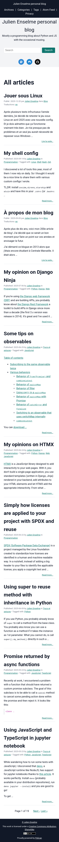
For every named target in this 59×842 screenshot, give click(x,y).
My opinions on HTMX (29, 444)
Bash (44, 162)
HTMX (7, 463)
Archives (9, 9)
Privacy (29, 13)
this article (45, 773)
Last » (44, 810)
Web (48, 289)
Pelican (38, 837)
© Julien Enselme (29, 822)
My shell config (21, 153)
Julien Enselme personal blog (29, 3)
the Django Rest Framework (32, 304)
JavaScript (29, 350)
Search (49, 50)
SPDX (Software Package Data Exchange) (27, 545)
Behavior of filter (25, 388)
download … (20, 426)
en (16, 104)
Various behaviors (20, 372)
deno (39, 765)
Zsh (49, 162)
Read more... (47, 200)
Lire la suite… (47, 141)
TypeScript (46, 673)
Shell (39, 162)
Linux (33, 162)
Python (34, 289)
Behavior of (28, 384)
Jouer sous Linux (23, 96)
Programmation (11, 162)
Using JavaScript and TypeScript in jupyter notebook (28, 737)
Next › (36, 810)
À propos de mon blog (28, 212)
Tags (36, 9)
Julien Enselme (31, 101)
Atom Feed (49, 9)
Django (42, 289)
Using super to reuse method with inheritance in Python (28, 594)
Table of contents (13, 357)
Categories (24, 9)
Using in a (31, 392)
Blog (46, 101)
